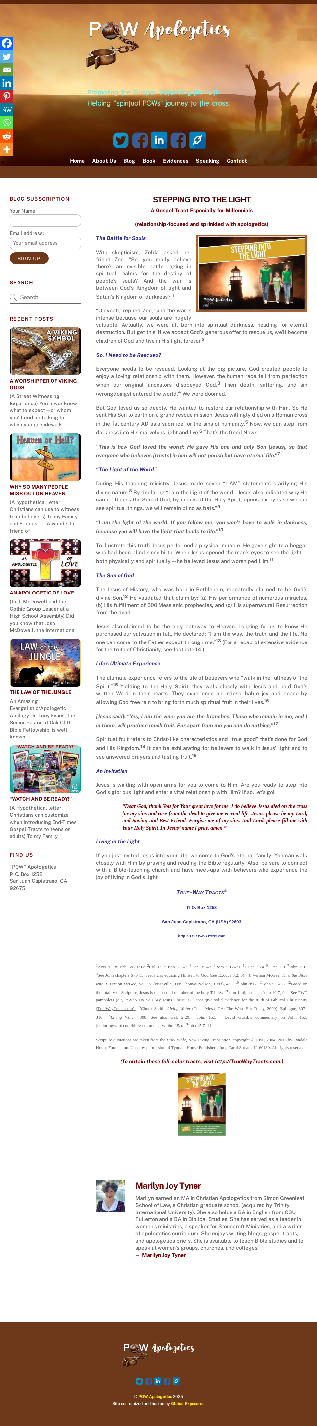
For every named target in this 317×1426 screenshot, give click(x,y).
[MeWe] (6, 109)
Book (149, 161)
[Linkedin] (6, 83)
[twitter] (121, 140)
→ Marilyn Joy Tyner (160, 1255)
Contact (237, 161)
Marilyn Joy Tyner (168, 1186)
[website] (197, 140)
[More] (6, 149)
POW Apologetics (155, 1396)
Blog (129, 161)
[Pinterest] (6, 96)
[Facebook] (6, 43)
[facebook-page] (178, 140)
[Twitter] (6, 56)
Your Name (22, 211)
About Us (104, 161)
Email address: (27, 233)
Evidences (175, 161)
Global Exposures (187, 1403)
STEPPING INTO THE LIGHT (202, 199)
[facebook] (140, 140)
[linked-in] (159, 140)
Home (77, 161)
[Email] (6, 69)
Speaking (207, 161)
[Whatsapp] (6, 122)
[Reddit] (6, 136)
